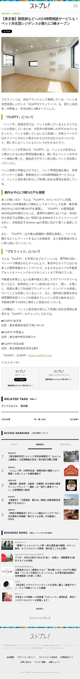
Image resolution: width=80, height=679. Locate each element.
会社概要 (10, 657)
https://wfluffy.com (40, 355)
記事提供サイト (66, 657)
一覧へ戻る (40, 419)
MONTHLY (66, 444)
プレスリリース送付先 (48, 657)
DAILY (14, 444)
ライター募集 (39, 662)
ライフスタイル (9, 405)
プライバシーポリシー (26, 657)
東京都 (24, 405)
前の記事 (5, 419)
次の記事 (74, 419)
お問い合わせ (25, 662)
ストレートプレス (40, 617)
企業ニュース (54, 662)
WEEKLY (40, 444)
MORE (40, 608)
